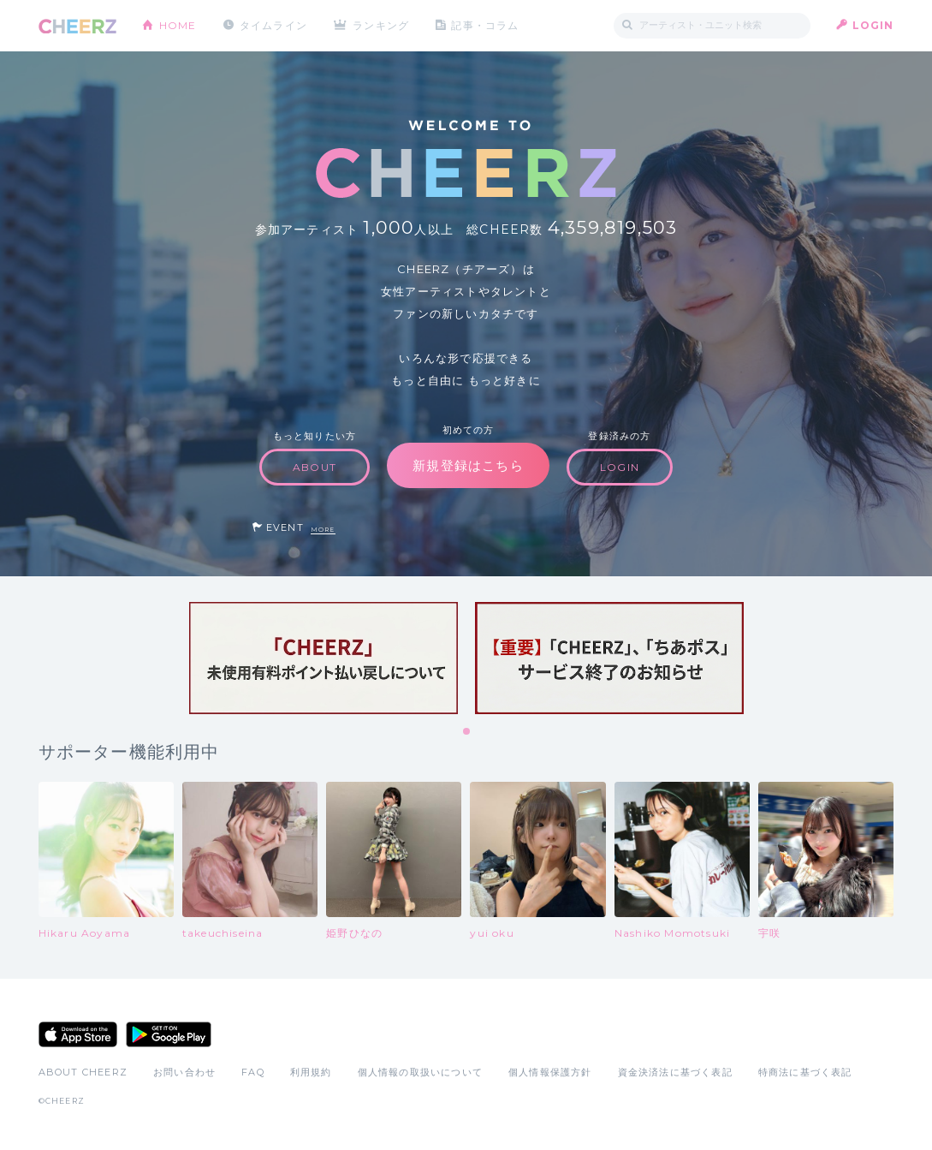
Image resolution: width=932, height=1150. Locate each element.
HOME (178, 25)
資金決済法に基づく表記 (675, 1072)
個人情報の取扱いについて (420, 1072)
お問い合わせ (184, 1072)
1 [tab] (467, 732)
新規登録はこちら (468, 465)
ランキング (381, 25)
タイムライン (273, 25)
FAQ (252, 1072)
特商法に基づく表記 (805, 1072)
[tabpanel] (323, 658)
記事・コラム (485, 25)
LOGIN (873, 25)
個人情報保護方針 (550, 1072)
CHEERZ (77, 26)
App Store (78, 1034)
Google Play (168, 1034)
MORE (323, 529)
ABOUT (314, 467)
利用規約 (311, 1072)
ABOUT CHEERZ (83, 1072)
